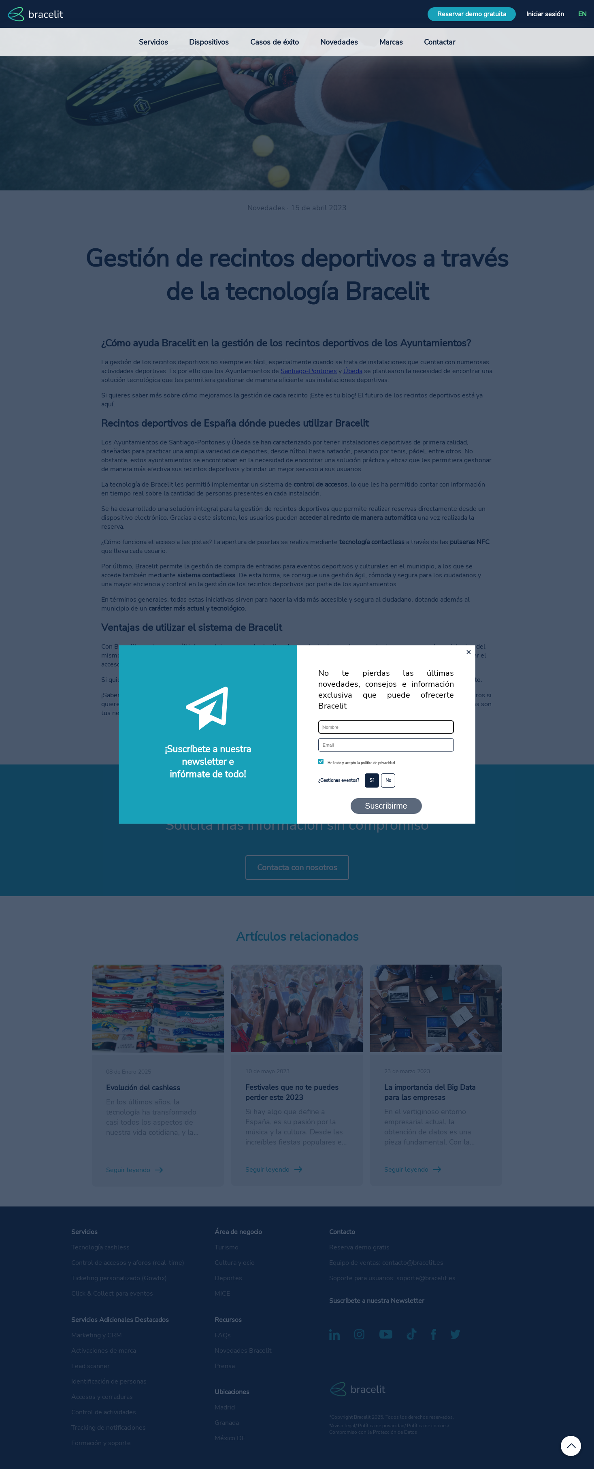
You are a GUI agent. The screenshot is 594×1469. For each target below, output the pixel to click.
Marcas (391, 42)
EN (582, 14)
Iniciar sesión (545, 14)
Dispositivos (209, 42)
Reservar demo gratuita (471, 14)
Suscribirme (386, 805)
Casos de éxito (274, 42)
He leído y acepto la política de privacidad (361, 762)
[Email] (385, 745)
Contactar (439, 42)
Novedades (339, 42)
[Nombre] (385, 727)
